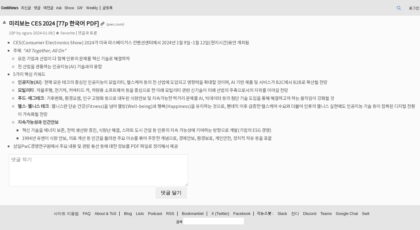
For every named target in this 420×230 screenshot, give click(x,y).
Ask (59, 7)
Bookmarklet (193, 213)
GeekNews (9, 7)
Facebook (241, 213)
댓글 (37, 7)
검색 (179, 221)
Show (69, 7)
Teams (326, 213)
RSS (170, 213)
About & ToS (105, 213)
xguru (27, 33)
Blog (128, 213)
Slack (282, 213)
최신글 (26, 7)
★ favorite (65, 33)
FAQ (87, 213)
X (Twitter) (220, 213)
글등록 (107, 7)
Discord (309, 213)
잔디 (295, 213)
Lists (140, 213)
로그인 (414, 7)
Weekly (92, 7)
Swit (365, 213)
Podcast (155, 213)
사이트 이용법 (66, 213)
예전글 (48, 7)
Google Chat (347, 213)
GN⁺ (80, 7)
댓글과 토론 (87, 33)
